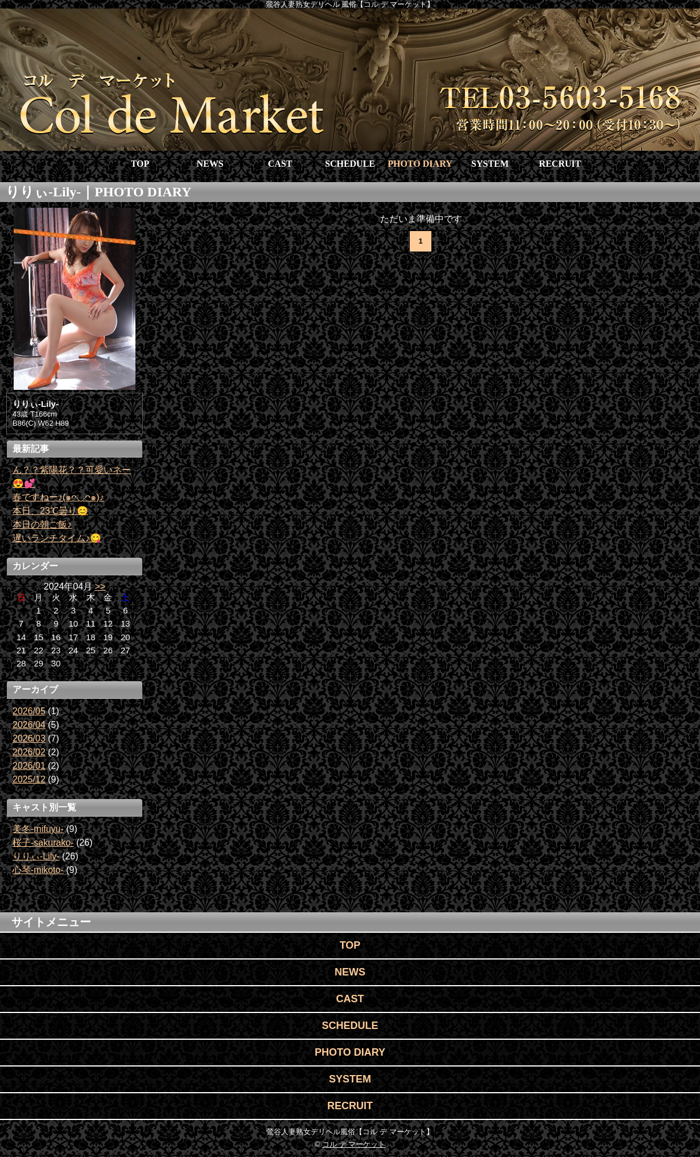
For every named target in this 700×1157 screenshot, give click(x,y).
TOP (140, 163)
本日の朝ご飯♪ (42, 524)
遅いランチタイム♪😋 (57, 538)
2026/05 (29, 711)
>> (100, 586)
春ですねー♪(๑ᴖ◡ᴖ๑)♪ (58, 497)
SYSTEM (490, 163)
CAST (280, 163)
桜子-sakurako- (43, 842)
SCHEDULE (350, 163)
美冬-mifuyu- (38, 829)
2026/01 (29, 766)
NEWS (209, 163)
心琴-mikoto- (38, 870)
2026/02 (29, 752)
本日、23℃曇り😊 (50, 511)
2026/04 (29, 725)
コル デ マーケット (353, 1144)
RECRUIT (560, 163)
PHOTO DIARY (420, 163)
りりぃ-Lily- (36, 856)
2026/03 (29, 738)
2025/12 (29, 779)
